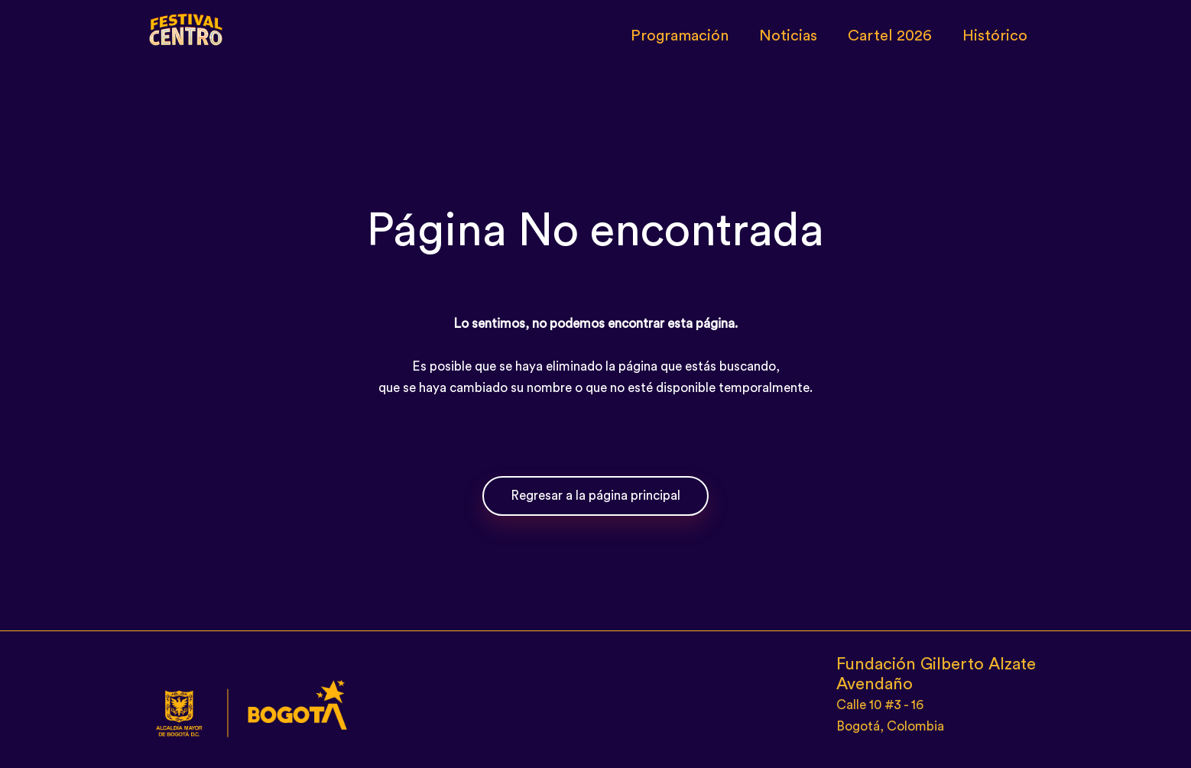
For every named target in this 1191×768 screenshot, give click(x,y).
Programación (680, 36)
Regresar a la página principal (595, 495)
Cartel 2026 (890, 36)
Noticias (788, 36)
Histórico (994, 36)
